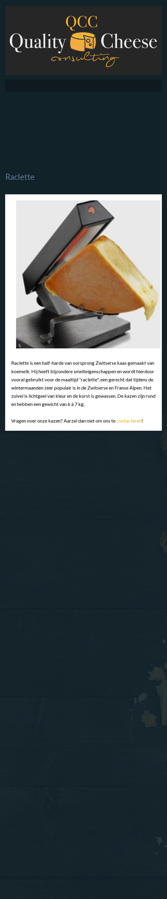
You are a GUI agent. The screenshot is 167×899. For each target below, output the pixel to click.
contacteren (129, 420)
